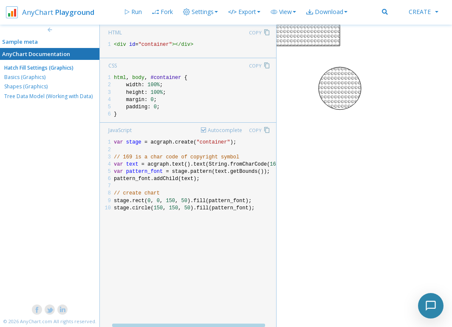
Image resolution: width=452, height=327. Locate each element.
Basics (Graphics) (24, 77)
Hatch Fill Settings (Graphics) (38, 67)
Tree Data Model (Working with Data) (48, 96)
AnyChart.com (36, 321)
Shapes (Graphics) (26, 86)
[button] (283, 12)
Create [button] (423, 12)
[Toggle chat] (431, 306)
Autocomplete (225, 130)
